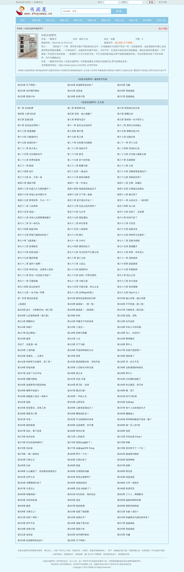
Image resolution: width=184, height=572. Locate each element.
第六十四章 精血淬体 (28, 229)
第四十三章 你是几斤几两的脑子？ (34, 188)
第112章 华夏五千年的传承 (80, 321)
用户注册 (163, 2)
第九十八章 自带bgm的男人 (80, 292)
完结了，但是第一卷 (27, 344)
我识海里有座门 (109, 554)
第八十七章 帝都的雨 (127, 269)
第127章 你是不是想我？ (129, 350)
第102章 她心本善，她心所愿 (131, 298)
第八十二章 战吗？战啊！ (30, 263)
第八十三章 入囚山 (76, 263)
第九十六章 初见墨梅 (127, 286)
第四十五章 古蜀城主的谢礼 (130, 188)
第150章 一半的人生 (77, 396)
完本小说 (161, 20)
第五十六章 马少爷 (76, 212)
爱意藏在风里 (123, 554)
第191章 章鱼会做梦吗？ (79, 477)
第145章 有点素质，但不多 (130, 384)
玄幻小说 (50, 20)
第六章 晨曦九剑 (125, 113)
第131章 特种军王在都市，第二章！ (35, 361)
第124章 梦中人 (124, 344)
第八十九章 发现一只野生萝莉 (81, 275)
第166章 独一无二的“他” (128, 425)
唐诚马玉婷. (128, 70)
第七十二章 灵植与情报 (128, 240)
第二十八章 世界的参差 (29, 160)
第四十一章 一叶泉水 (77, 183)
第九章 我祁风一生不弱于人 (130, 119)
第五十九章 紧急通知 (77, 217)
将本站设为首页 (23, 2)
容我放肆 (79, 554)
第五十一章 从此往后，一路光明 (132, 200)
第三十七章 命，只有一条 (30, 177)
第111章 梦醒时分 (26, 321)
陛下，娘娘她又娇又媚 (117, 550)
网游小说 (105, 20)
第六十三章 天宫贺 (126, 223)
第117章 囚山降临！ (27, 333)
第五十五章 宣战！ (27, 212)
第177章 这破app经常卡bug (80, 448)
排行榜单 (147, 20)
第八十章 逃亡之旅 (76, 258)
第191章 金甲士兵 (26, 477)
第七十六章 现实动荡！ (29, 252)
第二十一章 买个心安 (127, 142)
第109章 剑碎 (73, 315)
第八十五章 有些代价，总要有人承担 (35, 269)
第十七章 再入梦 (75, 137)
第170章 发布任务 (26, 436)
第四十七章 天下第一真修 (79, 194)
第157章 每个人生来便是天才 (131, 408)
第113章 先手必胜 (125, 321)
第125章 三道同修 (26, 350)
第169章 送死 (123, 431)
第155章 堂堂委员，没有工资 (32, 408)
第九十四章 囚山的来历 (29, 286)
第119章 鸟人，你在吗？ (129, 333)
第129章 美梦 (73, 356)
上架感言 (22, 304)
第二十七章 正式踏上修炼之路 (131, 154)
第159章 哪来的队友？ (78, 413)
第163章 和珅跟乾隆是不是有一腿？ (134, 419)
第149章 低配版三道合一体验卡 (33, 396)
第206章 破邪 (24, 506)
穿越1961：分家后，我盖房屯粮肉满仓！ (89, 550)
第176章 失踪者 (25, 448)
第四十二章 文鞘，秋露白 (129, 183)
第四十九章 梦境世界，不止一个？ (34, 200)
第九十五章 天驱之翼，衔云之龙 (83, 286)
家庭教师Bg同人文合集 (79, 70)
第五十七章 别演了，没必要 (130, 212)
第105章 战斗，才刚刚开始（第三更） (36, 310)
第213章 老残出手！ (77, 517)
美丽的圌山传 (134, 550)
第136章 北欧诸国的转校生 (130, 367)
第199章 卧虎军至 (125, 488)
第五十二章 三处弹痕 (28, 206)
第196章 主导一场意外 (128, 482)
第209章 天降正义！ (27, 511)
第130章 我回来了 (125, 356)
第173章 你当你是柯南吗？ (31, 442)
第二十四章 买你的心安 (128, 148)
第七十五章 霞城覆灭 (127, 246)
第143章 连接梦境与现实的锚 (32, 384)
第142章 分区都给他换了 (129, 379)
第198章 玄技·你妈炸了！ (79, 488)
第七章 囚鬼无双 (25, 119)
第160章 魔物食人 (125, 413)
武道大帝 (162, 70)
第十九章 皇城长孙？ (28, 142)
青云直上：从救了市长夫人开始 (57, 550)
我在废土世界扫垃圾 (150, 70)
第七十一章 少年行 (76, 240)
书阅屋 (35, 10)
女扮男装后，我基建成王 (63, 554)
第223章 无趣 (123, 85)
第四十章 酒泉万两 (27, 183)
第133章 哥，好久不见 (128, 361)
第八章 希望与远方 (76, 119)
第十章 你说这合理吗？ (29, 125)
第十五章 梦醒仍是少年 (128, 131)
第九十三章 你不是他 (127, 281)
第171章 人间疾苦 (76, 436)
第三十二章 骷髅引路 (77, 165)
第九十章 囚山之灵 (126, 275)
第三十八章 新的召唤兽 (78, 177)
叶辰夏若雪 (65, 70)
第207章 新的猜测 (76, 506)
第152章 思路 (24, 402)
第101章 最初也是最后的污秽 (81, 298)
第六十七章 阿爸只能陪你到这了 (33, 235)
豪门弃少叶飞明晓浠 (93, 554)
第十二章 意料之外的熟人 (129, 125)
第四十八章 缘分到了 (127, 194)
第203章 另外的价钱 (27, 500)
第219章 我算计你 (26, 96)
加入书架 (163, 28)
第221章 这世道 (75, 90)
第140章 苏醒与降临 (27, 379)
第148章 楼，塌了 (125, 390)
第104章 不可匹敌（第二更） (131, 304)
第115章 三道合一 (76, 327)
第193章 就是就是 (125, 477)
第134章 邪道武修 (26, 367)
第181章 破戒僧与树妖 (128, 454)
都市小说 (78, 20)
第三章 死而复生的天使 (128, 108)
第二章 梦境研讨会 (76, 108)
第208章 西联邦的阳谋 (128, 506)
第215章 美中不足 (26, 523)
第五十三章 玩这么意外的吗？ (81, 206)
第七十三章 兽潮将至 (28, 246)
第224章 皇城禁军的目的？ (80, 85)
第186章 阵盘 (73, 465)
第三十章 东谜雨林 (126, 160)
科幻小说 (119, 20)
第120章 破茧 (24, 338)
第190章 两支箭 (124, 471)
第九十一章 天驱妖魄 (28, 281)
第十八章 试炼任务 (126, 137)
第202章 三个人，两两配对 (130, 494)
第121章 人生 (73, 338)
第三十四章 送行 (25, 171)
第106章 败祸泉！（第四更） (81, 310)
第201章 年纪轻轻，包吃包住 (81, 494)
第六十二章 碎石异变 (77, 223)
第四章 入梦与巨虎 (27, 113)
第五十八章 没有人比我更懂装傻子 (34, 217)
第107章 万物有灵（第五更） (131, 310)
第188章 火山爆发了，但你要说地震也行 (37, 471)
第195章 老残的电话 (77, 482)
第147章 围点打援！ (77, 390)
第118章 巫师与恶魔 (77, 333)
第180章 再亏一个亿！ (78, 454)
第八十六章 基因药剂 (77, 269)
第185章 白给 (24, 465)
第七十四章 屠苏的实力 (78, 246)
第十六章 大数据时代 (28, 137)
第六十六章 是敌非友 (127, 229)
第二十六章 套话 (75, 154)
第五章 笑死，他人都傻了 (79, 113)
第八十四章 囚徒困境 (127, 263)
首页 (22, 20)
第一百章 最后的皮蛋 (28, 298)
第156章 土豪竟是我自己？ (80, 408)
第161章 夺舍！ (25, 419)
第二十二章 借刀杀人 (28, 148)
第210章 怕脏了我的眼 (78, 511)
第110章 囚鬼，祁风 (127, 315)
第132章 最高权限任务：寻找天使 (83, 361)
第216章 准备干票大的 (78, 523)
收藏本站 (38, 2)
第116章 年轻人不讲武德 (129, 327)
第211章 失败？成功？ (128, 511)
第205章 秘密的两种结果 (129, 500)
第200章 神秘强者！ (27, 494)
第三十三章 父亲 (125, 165)
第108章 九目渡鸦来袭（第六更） (34, 315)
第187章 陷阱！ (124, 465)
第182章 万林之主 (26, 459)
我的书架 (36, 20)
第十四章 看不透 (75, 131)
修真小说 (64, 20)
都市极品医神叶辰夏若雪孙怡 (47, 70)
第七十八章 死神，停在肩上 (130, 252)
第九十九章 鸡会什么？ (128, 292)
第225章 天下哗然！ (124, 42)
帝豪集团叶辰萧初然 (106, 70)
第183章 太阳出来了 (77, 459)
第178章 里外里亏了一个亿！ (131, 448)
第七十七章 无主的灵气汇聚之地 (83, 252)
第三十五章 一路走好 (77, 171)
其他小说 (133, 20)
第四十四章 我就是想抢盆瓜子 (81, 188)
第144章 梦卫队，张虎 (78, 384)
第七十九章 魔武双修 (28, 258)
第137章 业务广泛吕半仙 (29, 373)
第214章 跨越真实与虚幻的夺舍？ (133, 517)
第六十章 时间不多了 (127, 217)
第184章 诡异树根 (125, 459)
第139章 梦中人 (124, 373)
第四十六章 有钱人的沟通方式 (32, 194)
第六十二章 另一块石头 (29, 223)
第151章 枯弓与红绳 (127, 396)
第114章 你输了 (25, 327)
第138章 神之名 (75, 373)
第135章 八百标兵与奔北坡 (80, 367)
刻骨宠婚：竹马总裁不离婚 (153, 550)
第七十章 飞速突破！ (28, 240)
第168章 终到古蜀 (76, 431)
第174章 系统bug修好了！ (80, 442)
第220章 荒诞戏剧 (125, 90)
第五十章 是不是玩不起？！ (80, 200)
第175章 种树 (123, 442)
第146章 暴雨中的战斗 (28, 390)
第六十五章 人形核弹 (77, 229)
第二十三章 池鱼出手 (77, 148)
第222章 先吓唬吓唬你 (28, 90)
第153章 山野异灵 (76, 402)
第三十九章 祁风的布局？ (129, 177)
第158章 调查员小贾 (27, 413)
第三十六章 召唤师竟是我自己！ (132, 171)
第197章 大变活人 (26, 488)
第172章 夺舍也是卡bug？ (130, 436)
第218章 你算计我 (76, 96)
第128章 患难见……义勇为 (31, 356)
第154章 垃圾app (125, 402)
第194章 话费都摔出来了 (29, 482)
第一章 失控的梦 (25, 108)
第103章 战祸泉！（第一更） (81, 304)
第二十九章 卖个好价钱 (78, 160)
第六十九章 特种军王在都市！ (131, 235)
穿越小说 (91, 20)
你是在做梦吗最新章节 (33, 28)
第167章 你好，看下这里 (29, 431)
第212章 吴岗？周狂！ (28, 517)
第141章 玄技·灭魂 (76, 379)
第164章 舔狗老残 (26, 425)
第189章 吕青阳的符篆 (78, 471)
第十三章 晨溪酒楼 (27, 131)
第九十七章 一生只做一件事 (31, 292)
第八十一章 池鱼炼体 (127, 258)
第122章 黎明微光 (125, 338)
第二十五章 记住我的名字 (30, 154)
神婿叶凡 (119, 70)
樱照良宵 (137, 70)
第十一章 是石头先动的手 (79, 125)
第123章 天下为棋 (76, 344)
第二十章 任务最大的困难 (79, 142)
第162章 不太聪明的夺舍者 (80, 419)
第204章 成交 (73, 500)
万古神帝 (93, 70)
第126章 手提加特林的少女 (80, 350)
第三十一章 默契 (25, 165)
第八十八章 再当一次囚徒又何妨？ (34, 275)
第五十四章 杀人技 (126, 206)
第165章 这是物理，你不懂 (80, 425)
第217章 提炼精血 (125, 96)
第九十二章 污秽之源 (77, 281)
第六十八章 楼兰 (75, 235)
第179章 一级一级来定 (28, 454)
